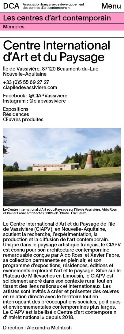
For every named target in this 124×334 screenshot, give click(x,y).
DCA (11, 6)
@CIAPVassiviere (48, 96)
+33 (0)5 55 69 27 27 (26, 83)
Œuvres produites (23, 120)
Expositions (15, 109)
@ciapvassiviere (47, 101)
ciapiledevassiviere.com (30, 88)
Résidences (16, 115)
